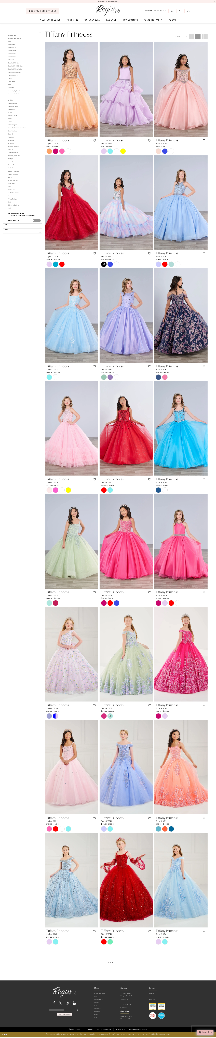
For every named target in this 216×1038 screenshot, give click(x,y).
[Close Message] (213, 2)
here (167, 1035)
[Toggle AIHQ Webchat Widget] (204, 1032)
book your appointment (64, 1019)
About (96, 1015)
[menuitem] (42, 12)
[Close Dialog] (4, 1035)
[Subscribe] (77, 1012)
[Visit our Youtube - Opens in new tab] (74, 1004)
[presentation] (36, 224)
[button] (180, 12)
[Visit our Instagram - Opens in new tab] (67, 1004)
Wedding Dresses (99, 994)
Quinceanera (98, 1000)
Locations (97, 1012)
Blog (95, 1018)
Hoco (95, 1006)
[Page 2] (107, 963)
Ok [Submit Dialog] (9, 1035)
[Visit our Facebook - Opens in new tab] (54, 1004)
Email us (151, 994)
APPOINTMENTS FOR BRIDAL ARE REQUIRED (108, 2)
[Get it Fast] (19, 224)
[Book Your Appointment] (42, 12)
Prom (95, 997)
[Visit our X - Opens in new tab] (60, 1004)
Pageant (96, 1003)
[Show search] (172, 12)
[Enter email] (64, 1012)
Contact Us (97, 1009)
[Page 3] (111, 963)
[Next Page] (114, 963)
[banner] (108, 11)
